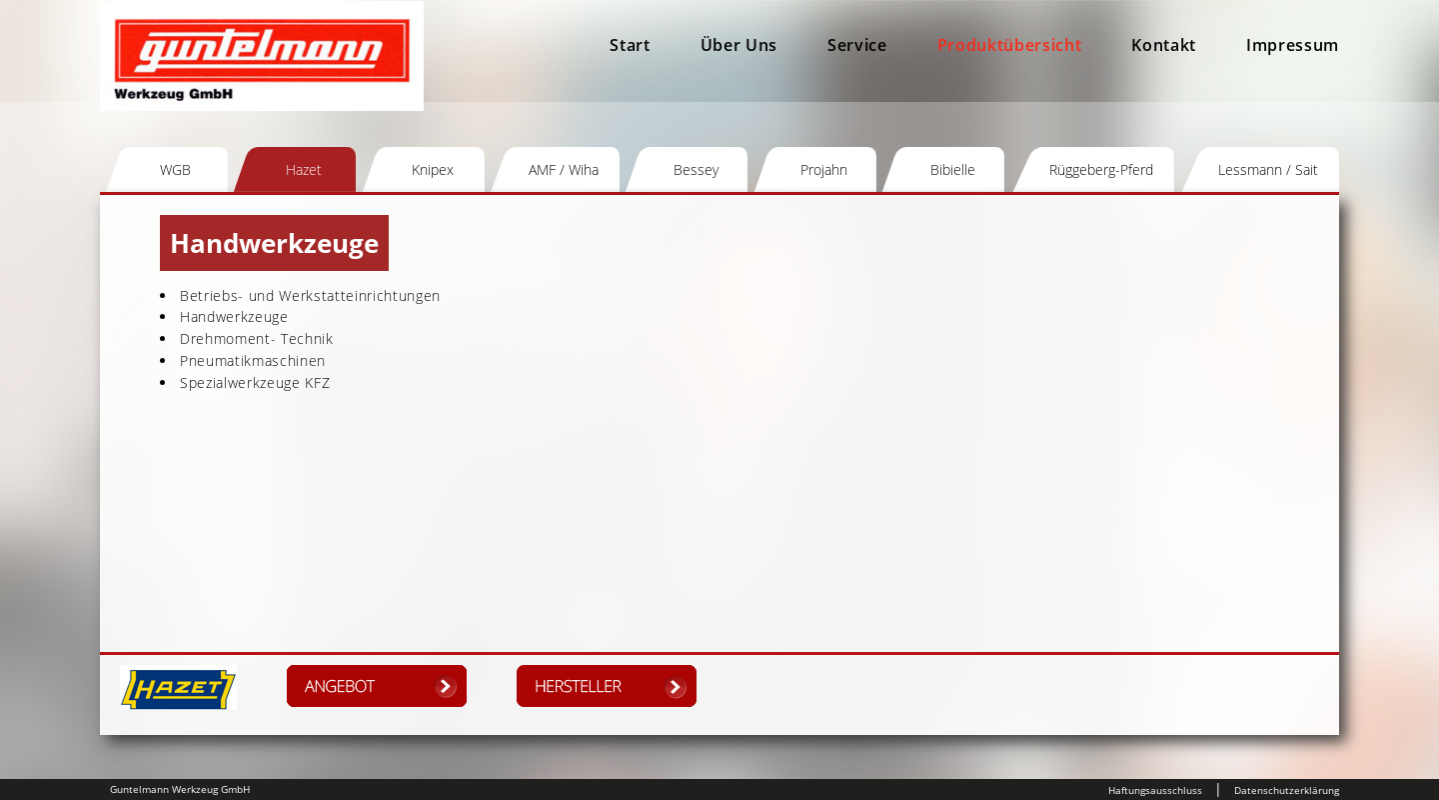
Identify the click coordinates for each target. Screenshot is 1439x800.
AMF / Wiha (564, 169)
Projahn (823, 169)
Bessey (696, 169)
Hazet (304, 169)
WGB (175, 169)
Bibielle (952, 169)
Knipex (433, 169)
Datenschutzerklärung (1286, 790)
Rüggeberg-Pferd (1101, 169)
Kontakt (1163, 45)
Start (630, 45)
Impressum (1292, 45)
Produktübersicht (1009, 45)
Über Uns (739, 45)
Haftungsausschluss (1155, 790)
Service (857, 45)
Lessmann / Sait (1268, 169)
